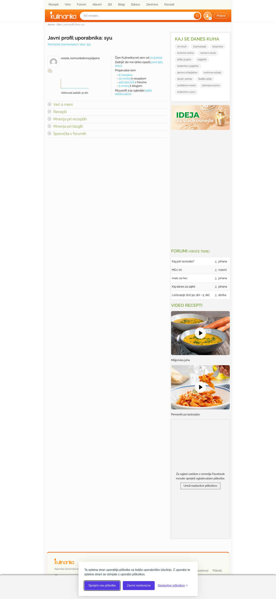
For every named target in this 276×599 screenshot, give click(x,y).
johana (222, 261)
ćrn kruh (182, 46)
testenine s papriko (188, 66)
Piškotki (217, 570)
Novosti (169, 4)
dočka (222, 295)
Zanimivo (152, 4)
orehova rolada (212, 72)
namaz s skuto (208, 53)
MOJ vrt (177, 270)
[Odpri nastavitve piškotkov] (172, 585)
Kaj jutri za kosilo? (183, 261)
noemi (222, 270)
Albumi (97, 4)
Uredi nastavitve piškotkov (200, 485)
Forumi (81, 4)
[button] (216, 16)
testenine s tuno (186, 92)
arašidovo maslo (186, 85)
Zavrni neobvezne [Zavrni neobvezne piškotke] (139, 585)
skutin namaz (184, 78)
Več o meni (63, 104)
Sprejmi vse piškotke (102, 585)
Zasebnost (202, 570)
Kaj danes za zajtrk (183, 286)
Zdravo (135, 4)
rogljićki (202, 59)
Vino (68, 4)
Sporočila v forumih (69, 134)
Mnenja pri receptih (70, 119)
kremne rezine (185, 53)
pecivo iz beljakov (187, 72)
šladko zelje (205, 78)
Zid (110, 4)
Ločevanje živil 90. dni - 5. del (190, 295)
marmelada (199, 46)
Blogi (121, 4)
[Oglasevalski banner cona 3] (201, 188)
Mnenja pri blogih (68, 126)
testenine (217, 46)
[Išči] (197, 16)
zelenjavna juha (211, 85)
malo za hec (179, 278)
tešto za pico (184, 59)
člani (59, 24)
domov (51, 24)
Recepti (54, 4)
